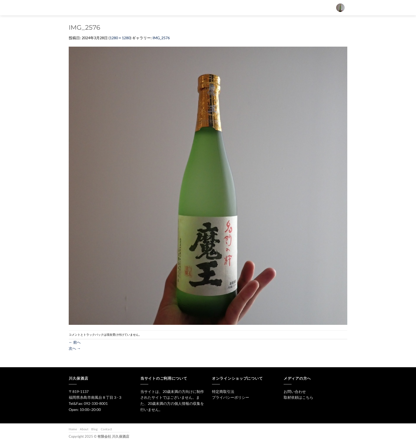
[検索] (176, 8)
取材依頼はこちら (298, 397)
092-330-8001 (96, 403)
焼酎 (228, 7)
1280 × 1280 (120, 38)
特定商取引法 (223, 391)
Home (73, 429)
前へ (75, 342)
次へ (75, 348)
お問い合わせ (288, 8)
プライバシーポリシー (230, 397)
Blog (94, 429)
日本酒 (210, 7)
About (84, 429)
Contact (106, 429)
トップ (191, 7)
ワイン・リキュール (255, 8)
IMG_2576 (161, 38)
